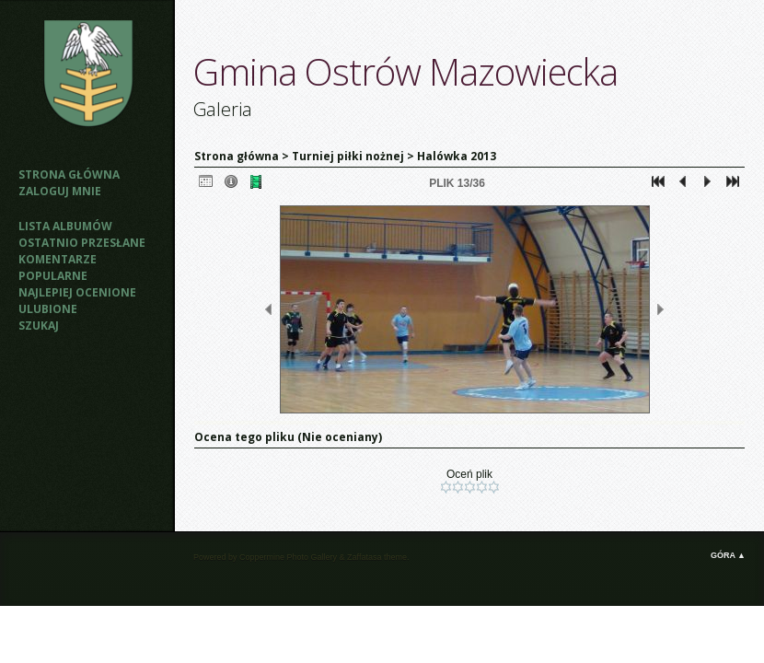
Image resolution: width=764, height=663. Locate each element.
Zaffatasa (364, 557)
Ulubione (47, 309)
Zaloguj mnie (59, 191)
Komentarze (57, 259)
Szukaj (38, 325)
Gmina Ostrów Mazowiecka (405, 71)
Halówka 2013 (456, 156)
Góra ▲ (728, 555)
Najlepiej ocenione (77, 292)
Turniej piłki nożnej (348, 156)
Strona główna (69, 174)
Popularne (52, 276)
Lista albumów (65, 226)
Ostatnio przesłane (81, 242)
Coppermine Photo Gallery (288, 557)
